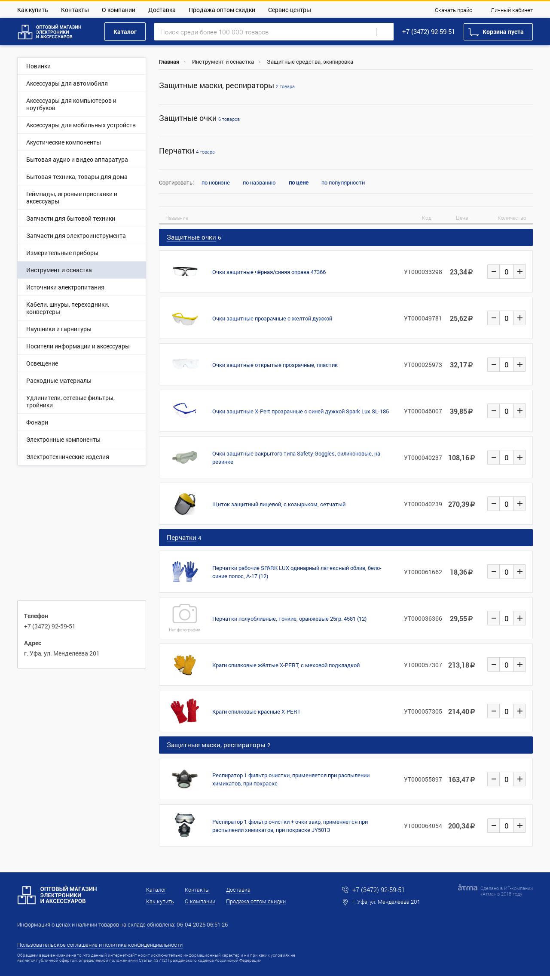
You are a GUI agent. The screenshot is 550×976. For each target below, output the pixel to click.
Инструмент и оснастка (223, 61)
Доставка (162, 10)
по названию (259, 182)
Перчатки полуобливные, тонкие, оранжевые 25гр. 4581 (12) (289, 618)
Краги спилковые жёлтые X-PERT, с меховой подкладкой (286, 665)
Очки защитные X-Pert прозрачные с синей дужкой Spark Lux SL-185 (300, 411)
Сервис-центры (289, 10)
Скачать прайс (453, 10)
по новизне (216, 182)
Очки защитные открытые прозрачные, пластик (275, 365)
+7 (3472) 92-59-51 (428, 31)
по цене (299, 182)
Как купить (32, 10)
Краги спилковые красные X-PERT (256, 711)
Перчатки (187, 151)
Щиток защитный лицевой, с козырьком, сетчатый (278, 504)
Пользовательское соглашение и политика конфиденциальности (100, 944)
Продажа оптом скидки (222, 10)
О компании (118, 10)
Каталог (125, 32)
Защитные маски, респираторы (227, 85)
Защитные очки (199, 118)
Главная (169, 61)
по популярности (343, 182)
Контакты (75, 10)
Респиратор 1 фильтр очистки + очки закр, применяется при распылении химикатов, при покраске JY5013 (290, 826)
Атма (488, 893)
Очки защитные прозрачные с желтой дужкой (272, 318)
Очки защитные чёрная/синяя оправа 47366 (269, 272)
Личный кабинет (512, 10)
